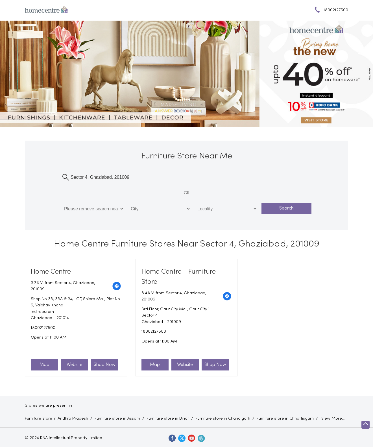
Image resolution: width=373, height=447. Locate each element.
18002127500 (43, 328)
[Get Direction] (116, 286)
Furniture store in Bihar (168, 418)
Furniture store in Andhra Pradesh (56, 418)
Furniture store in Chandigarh (222, 418)
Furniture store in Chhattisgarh (285, 418)
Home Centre (51, 272)
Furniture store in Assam (117, 418)
